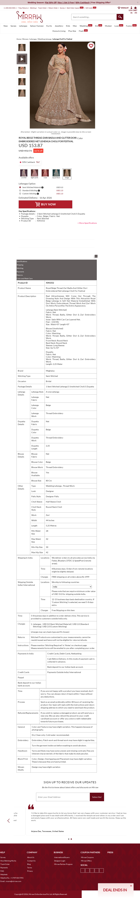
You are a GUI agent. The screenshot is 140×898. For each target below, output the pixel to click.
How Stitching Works (8, 861)
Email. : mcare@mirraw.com (10, 881)
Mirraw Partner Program (63, 864)
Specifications (22, 261)
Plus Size (72, 31)
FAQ (2, 871)
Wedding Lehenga (54, 486)
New (6, 26)
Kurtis (49, 26)
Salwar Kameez (36, 26)
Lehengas (23, 26)
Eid (98, 25)
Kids (68, 26)
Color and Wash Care (25, 278)
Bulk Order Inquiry (73, 8)
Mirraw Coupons (87, 857)
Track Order (42, 8)
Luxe (118, 25)
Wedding (86, 25)
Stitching (20, 268)
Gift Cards (90, 8)
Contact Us (31, 861)
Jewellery (59, 26)
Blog (29, 864)
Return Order (53, 8)
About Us (30, 857)
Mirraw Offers (86, 861)
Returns (20, 275)
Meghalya (50, 371)
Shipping (20, 265)
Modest (108, 26)
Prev (9, 821)
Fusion (131, 25)
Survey (62, 8)
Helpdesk (3, 874)
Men (75, 26)
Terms (29, 868)
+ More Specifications (87, 223)
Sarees (13, 26)
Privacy (30, 871)
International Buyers (62, 857)
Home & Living (58, 31)
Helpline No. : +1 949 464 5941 (12, 878)
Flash (83, 30)
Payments (20, 272)
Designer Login (59, 861)
